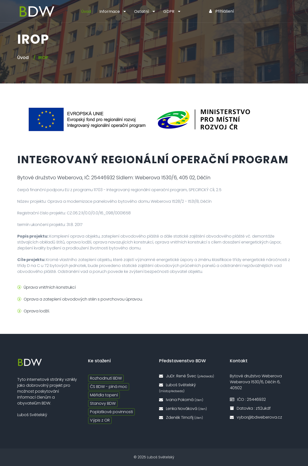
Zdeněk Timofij (181, 417)
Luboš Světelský (177, 387)
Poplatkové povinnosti (111, 412)
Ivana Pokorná (181, 400)
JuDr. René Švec (186, 376)
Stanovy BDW (103, 403)
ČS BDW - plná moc (108, 386)
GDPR (168, 11)
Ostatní (141, 11)
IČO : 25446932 (248, 399)
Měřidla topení (104, 395)
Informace (109, 11)
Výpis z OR (100, 420)
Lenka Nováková (183, 408)
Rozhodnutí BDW (106, 378)
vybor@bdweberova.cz (256, 417)
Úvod (86, 11)
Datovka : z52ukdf (250, 408)
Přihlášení (221, 11)
